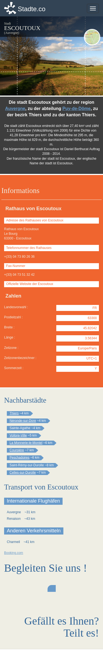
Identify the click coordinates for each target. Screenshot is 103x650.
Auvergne (15, 108)
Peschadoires (20, 457)
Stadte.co (31, 9)
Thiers (14, 413)
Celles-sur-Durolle (23, 472)
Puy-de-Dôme (77, 108)
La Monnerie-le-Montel (26, 443)
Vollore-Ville (18, 435)
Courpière (17, 450)
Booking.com (13, 553)
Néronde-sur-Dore (23, 421)
